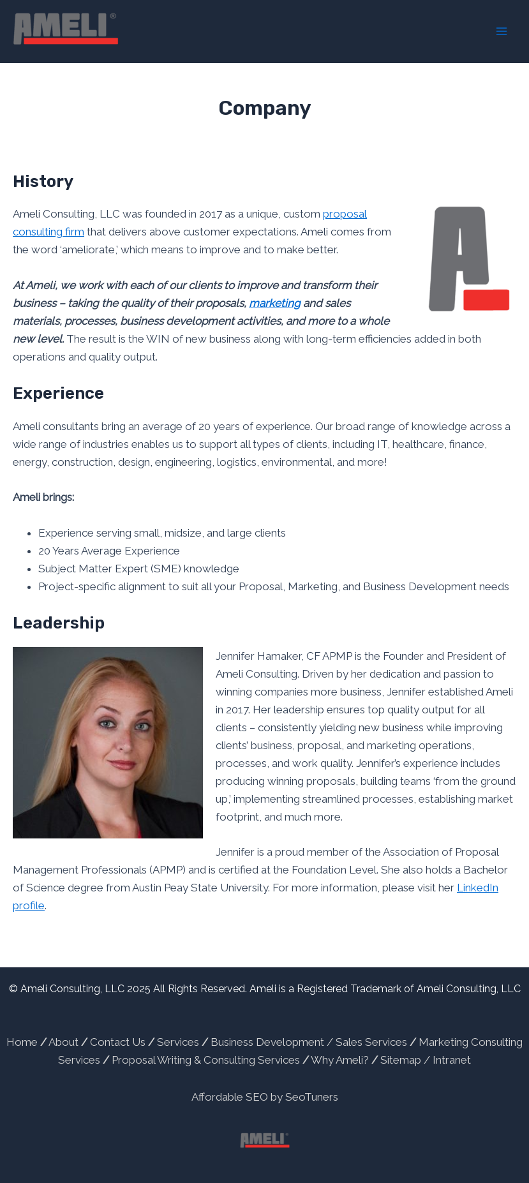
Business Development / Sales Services (309, 1042)
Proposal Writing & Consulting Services (206, 1059)
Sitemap (402, 1059)
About (63, 1042)
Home (22, 1042)
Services (178, 1042)
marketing (275, 303)
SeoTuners (311, 1096)
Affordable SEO (229, 1096)
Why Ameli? (340, 1059)
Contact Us (117, 1042)
